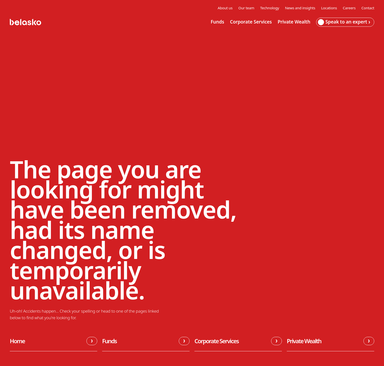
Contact (367, 8)
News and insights (300, 8)
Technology (269, 8)
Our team (246, 8)
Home (53, 341)
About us (225, 8)
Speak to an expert (344, 22)
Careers (349, 8)
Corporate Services (251, 22)
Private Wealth (294, 22)
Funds (217, 22)
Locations (329, 8)
